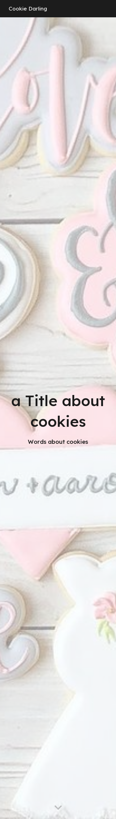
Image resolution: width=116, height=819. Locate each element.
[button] (58, 807)
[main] (58, 418)
